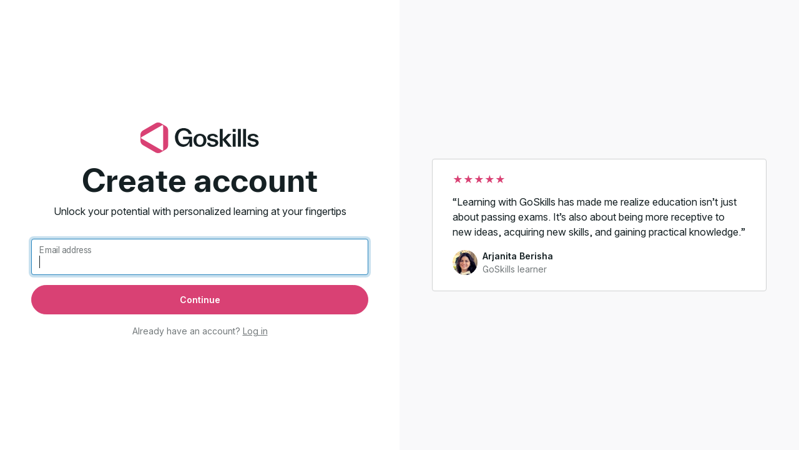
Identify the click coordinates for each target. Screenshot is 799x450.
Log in (255, 331)
